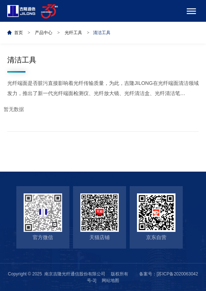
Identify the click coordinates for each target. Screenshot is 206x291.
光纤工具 (73, 32)
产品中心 (43, 32)
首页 (18, 32)
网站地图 (110, 280)
